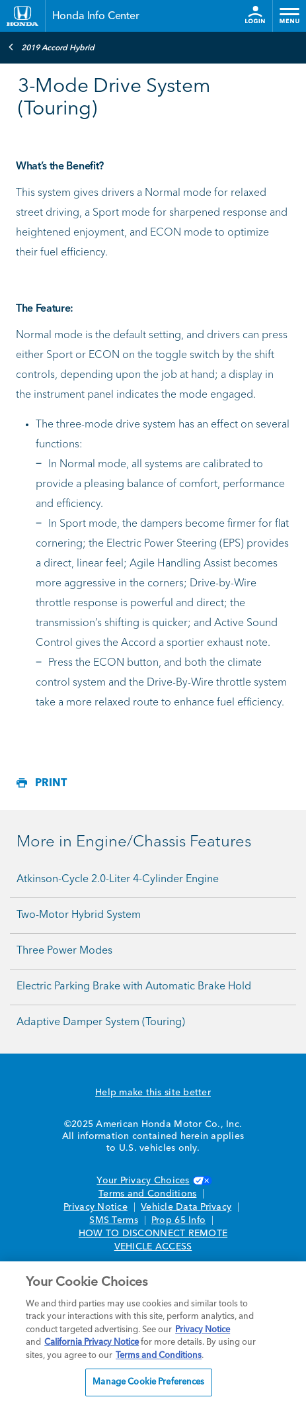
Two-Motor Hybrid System (79, 915)
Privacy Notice (95, 1207)
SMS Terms (113, 1220)
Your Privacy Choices (152, 1180)
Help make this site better (153, 1092)
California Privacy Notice (91, 1342)
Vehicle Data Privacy (186, 1207)
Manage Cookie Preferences (148, 1382)
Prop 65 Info (178, 1220)
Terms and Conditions (147, 1194)
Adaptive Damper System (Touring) (101, 1022)
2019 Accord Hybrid (51, 47)
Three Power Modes (64, 951)
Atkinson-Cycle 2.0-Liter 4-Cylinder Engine (118, 879)
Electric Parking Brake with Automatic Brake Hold (134, 986)
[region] (153, 1332)
